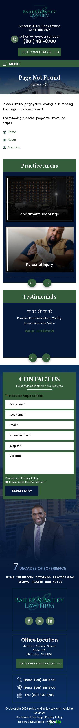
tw (39, 621)
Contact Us (53, 582)
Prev (32, 283)
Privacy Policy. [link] (54, 717)
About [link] (12, 140)
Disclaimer (12, 478)
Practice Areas (64, 577)
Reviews (24, 582)
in (50, 621)
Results (37, 582)
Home (10, 577)
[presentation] (32, 357)
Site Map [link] (37, 717)
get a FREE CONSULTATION (37, 663)
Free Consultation (37, 52)
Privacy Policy (29, 478)
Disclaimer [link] (23, 717)
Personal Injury (40, 249)
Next (47, 283)
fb (29, 621)
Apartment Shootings (40, 199)
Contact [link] (14, 147)
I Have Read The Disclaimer (27, 482)
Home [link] (12, 132)
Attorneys (43, 577)
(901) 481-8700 (39, 41)
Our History (24, 577)
